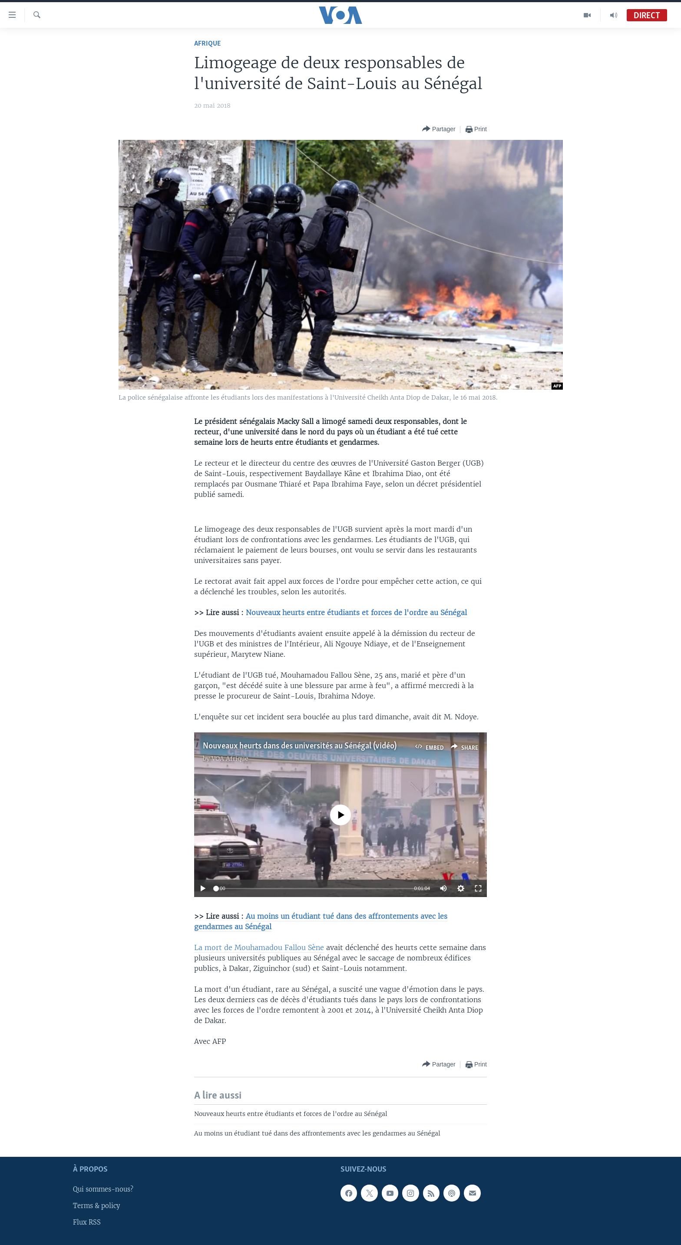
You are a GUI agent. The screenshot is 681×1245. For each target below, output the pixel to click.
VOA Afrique (230, 758)
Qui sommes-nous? (103, 1190)
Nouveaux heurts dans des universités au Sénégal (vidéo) (300, 746)
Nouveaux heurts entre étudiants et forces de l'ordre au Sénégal (356, 612)
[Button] (439, 129)
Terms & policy (96, 1206)
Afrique (207, 43)
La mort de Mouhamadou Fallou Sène (259, 947)
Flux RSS (87, 1223)
